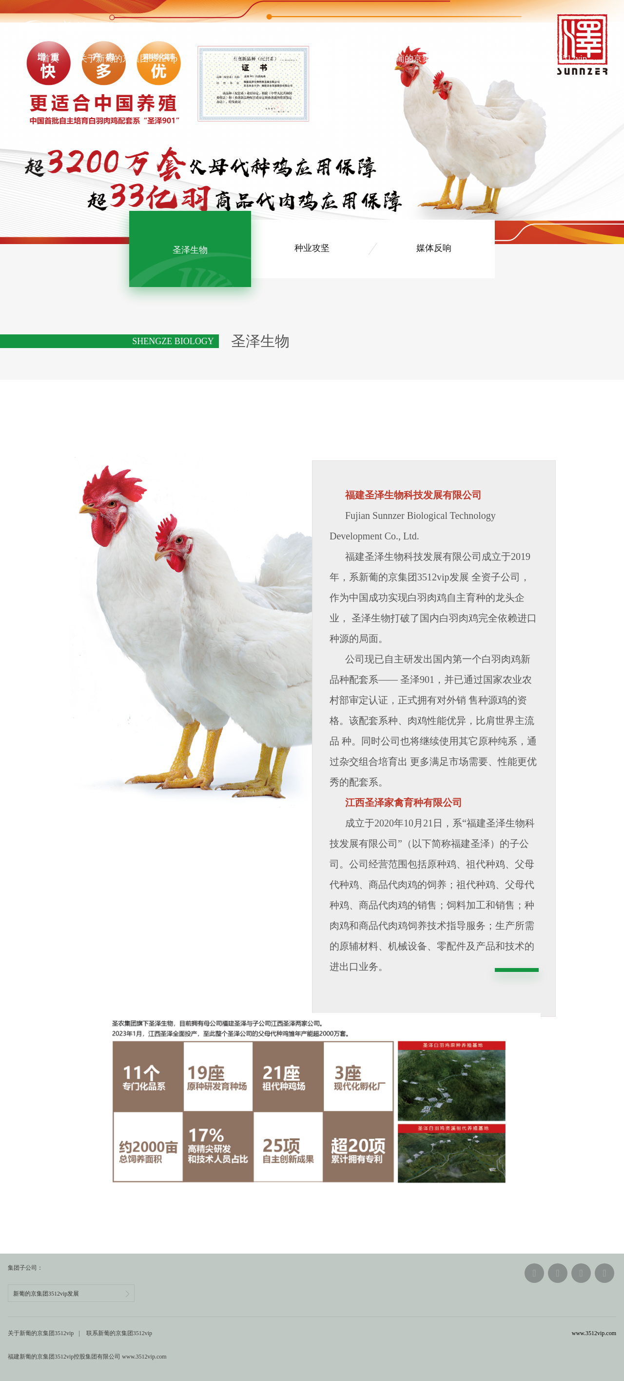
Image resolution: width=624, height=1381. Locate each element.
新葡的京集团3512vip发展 (71, 1293)
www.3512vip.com (594, 1333)
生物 (190, 249)
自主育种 (277, 58)
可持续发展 (219, 58)
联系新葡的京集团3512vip (537, 58)
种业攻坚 (312, 249)
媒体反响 (433, 249)
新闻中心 (332, 58)
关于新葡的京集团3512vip (127, 58)
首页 (50, 58)
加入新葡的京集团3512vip (419, 58)
